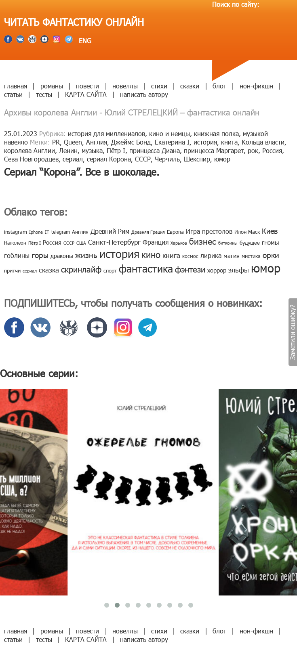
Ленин (68, 150)
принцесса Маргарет (214, 150)
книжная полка (216, 133)
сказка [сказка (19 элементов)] (49, 269)
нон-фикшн (256, 86)
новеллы (125, 86)
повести (87, 86)
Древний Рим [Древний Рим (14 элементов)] (110, 231)
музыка (92, 150)
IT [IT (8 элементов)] (47, 232)
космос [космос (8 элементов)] (190, 256)
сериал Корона (109, 159)
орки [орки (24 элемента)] (271, 254)
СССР (143, 159)
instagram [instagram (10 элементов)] (15, 232)
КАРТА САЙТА (86, 94)
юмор (222, 159)
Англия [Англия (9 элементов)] (80, 232)
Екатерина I (172, 142)
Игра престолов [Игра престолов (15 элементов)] (209, 231)
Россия (272, 150)
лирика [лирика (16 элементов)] (210, 255)
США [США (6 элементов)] (81, 242)
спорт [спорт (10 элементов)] (110, 270)
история (205, 142)
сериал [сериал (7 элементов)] (30, 270)
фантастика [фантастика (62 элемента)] (146, 268)
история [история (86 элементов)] (119, 253)
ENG (84, 40)
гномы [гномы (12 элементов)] (270, 242)
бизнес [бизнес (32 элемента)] (202, 240)
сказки (189, 86)
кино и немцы (169, 133)
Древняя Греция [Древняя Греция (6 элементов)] (148, 232)
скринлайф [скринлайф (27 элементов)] (81, 269)
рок (253, 150)
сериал (73, 159)
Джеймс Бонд (131, 142)
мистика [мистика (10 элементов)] (251, 256)
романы (51, 86)
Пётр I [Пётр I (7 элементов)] (34, 242)
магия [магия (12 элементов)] (231, 256)
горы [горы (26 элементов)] (40, 254)
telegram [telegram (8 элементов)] (60, 232)
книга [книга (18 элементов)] (171, 255)
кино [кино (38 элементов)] (150, 254)
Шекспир (197, 159)
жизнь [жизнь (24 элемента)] (86, 254)
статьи (13, 94)
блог (219, 86)
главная (15, 86)
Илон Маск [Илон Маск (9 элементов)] (247, 232)
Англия (96, 142)
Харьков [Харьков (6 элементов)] (179, 242)
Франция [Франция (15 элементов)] (156, 242)
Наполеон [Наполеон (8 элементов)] (15, 242)
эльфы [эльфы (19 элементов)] (238, 269)
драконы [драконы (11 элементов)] (62, 256)
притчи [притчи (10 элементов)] (12, 270)
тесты (44, 94)
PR (56, 142)
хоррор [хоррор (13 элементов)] (216, 270)
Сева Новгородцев (31, 159)
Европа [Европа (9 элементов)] (175, 232)
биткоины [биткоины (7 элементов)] (228, 242)
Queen (73, 142)
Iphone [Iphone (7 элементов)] (36, 232)
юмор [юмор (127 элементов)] (265, 267)
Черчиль (167, 159)
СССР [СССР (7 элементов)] (68, 242)
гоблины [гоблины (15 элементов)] (16, 255)
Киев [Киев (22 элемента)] (270, 230)
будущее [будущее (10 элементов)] (250, 242)
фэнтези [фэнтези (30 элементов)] (190, 269)
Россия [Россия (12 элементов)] (52, 242)
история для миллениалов (106, 133)
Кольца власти (263, 142)
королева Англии (29, 150)
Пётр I (116, 150)
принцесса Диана (154, 150)
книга (229, 142)
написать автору (144, 94)
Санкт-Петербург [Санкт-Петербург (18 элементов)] (114, 241)
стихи (159, 86)
